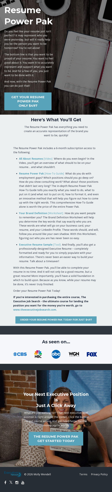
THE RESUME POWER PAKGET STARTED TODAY (56, 438)
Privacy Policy (99, 474)
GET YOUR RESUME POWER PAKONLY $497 (27, 101)
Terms (83, 474)
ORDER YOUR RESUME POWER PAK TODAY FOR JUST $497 (56, 319)
